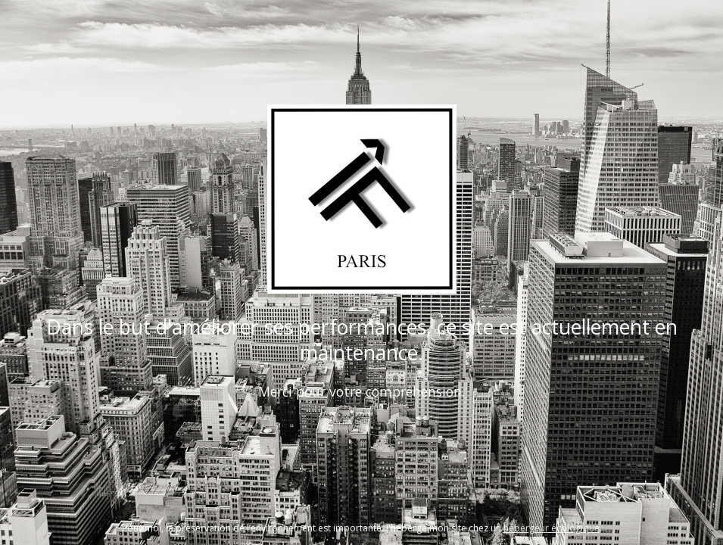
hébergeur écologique (551, 528)
